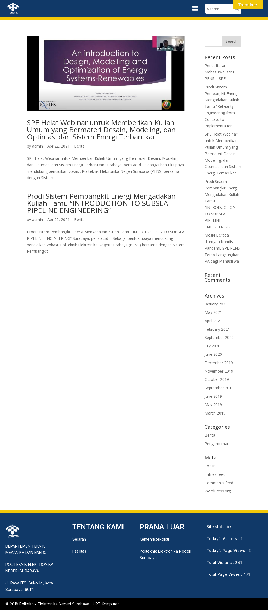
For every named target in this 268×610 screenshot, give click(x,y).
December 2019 (219, 362)
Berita (79, 146)
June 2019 (213, 396)
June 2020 (213, 354)
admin (37, 146)
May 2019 (213, 404)
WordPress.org (218, 490)
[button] (194, 9)
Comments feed (219, 482)
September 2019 (219, 387)
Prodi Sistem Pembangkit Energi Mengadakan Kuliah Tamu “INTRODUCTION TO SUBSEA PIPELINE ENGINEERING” (101, 203)
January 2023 (216, 303)
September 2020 (219, 337)
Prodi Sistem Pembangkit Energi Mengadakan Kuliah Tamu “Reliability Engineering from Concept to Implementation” (222, 106)
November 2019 (219, 371)
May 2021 (213, 312)
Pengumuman (217, 443)
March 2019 (215, 413)
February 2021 (217, 329)
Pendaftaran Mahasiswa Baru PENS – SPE (219, 72)
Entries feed (215, 474)
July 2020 (212, 345)
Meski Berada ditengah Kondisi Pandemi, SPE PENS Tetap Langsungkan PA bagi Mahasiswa (222, 247)
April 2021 (213, 320)
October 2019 (217, 379)
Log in (210, 465)
